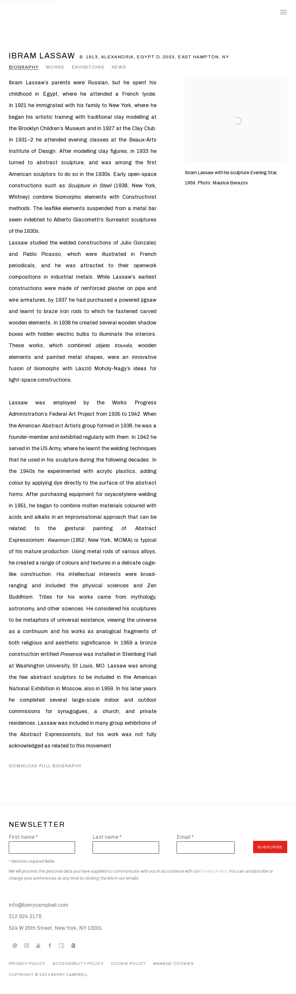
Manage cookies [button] (173, 963)
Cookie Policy (128, 963)
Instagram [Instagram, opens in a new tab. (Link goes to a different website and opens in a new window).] (26, 946)
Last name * (107, 837)
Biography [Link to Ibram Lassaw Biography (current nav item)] (24, 67)
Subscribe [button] (270, 847)
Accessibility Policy (78, 963)
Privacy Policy (214, 871)
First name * (23, 837)
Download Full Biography (45, 768)
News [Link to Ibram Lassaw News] (119, 67)
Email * (185, 837)
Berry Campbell (55, 12)
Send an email (15, 946)
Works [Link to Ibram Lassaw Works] (55, 67)
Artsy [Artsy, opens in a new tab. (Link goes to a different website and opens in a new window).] (61, 946)
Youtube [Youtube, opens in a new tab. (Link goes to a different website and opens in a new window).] (38, 946)
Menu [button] (282, 12)
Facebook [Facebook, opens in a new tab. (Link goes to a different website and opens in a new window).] (50, 946)
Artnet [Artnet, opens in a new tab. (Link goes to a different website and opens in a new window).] (73, 946)
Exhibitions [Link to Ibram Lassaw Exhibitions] (88, 67)
